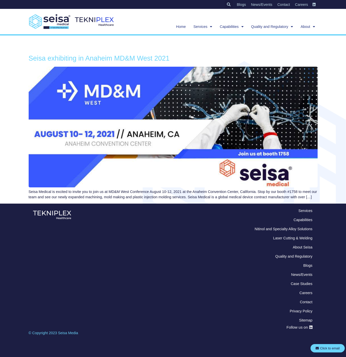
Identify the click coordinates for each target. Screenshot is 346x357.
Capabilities (231, 26)
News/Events (261, 5)
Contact (283, 5)
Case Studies (302, 284)
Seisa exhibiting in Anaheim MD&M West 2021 (99, 58)
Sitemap (306, 320)
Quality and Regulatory (272, 26)
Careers (301, 5)
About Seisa (303, 247)
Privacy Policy (301, 311)
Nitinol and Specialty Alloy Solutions (284, 229)
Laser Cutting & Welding (293, 238)
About (308, 26)
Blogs (241, 5)
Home (181, 27)
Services (202, 26)
